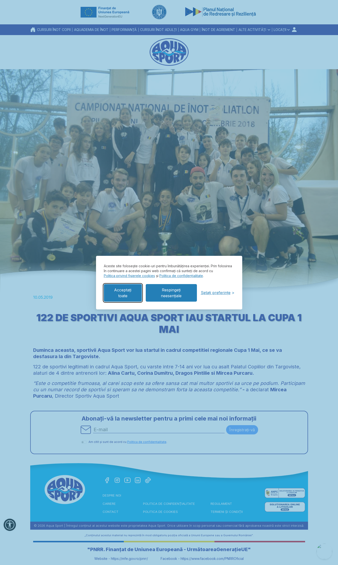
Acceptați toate (122, 292)
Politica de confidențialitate (181, 276)
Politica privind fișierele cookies (129, 276)
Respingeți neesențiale (171, 292)
